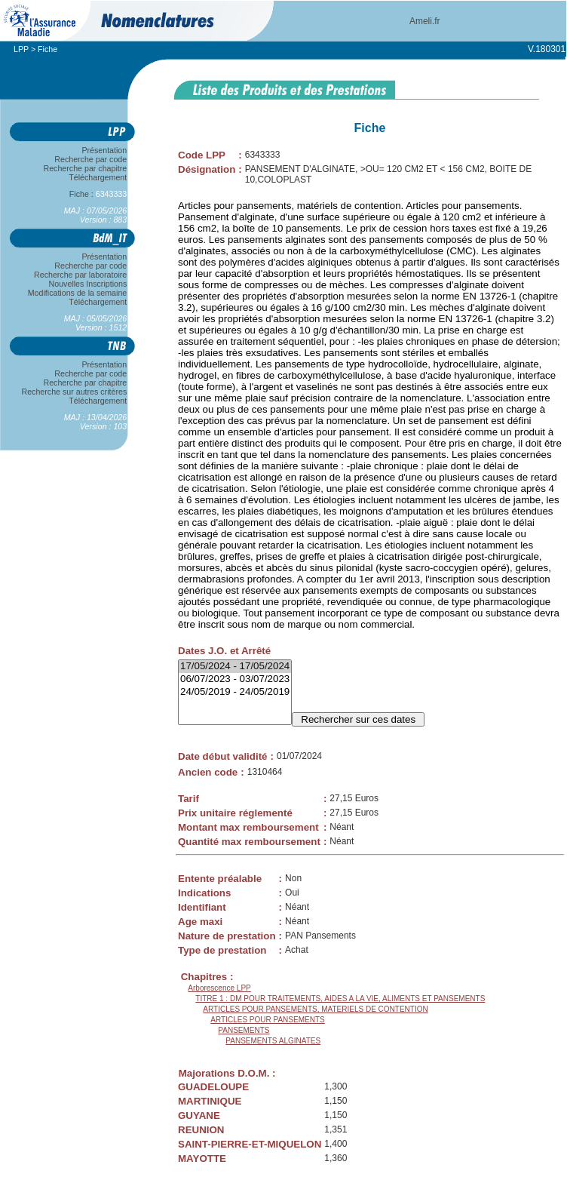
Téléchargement (98, 177)
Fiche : (98, 193)
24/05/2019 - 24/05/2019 (235, 692)
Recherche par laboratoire (80, 274)
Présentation (104, 150)
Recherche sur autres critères (74, 391)
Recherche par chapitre (85, 168)
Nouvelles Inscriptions (87, 283)
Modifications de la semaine (77, 292)
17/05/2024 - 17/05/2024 (235, 666)
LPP (21, 49)
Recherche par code (91, 159)
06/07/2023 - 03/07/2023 (235, 679)
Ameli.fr (424, 21)
